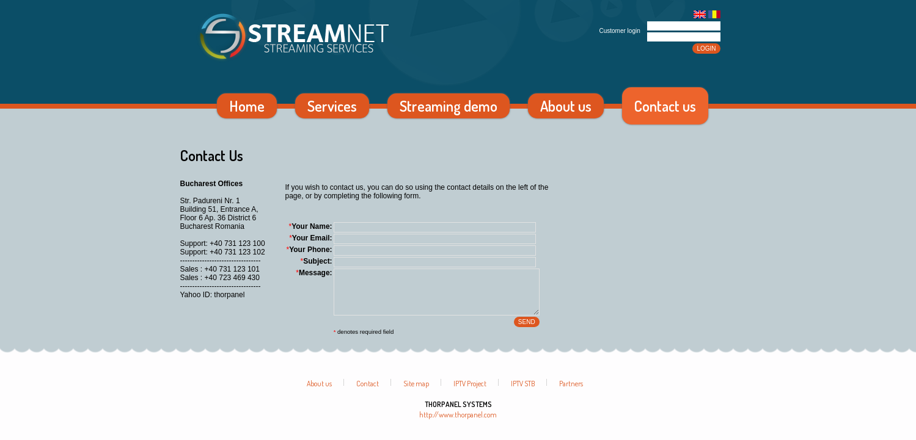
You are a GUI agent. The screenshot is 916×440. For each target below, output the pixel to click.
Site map (416, 392)
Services (332, 105)
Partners (571, 392)
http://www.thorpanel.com (458, 423)
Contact (367, 392)
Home (247, 105)
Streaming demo (448, 105)
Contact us (665, 105)
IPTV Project (469, 392)
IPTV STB (523, 392)
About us (566, 105)
